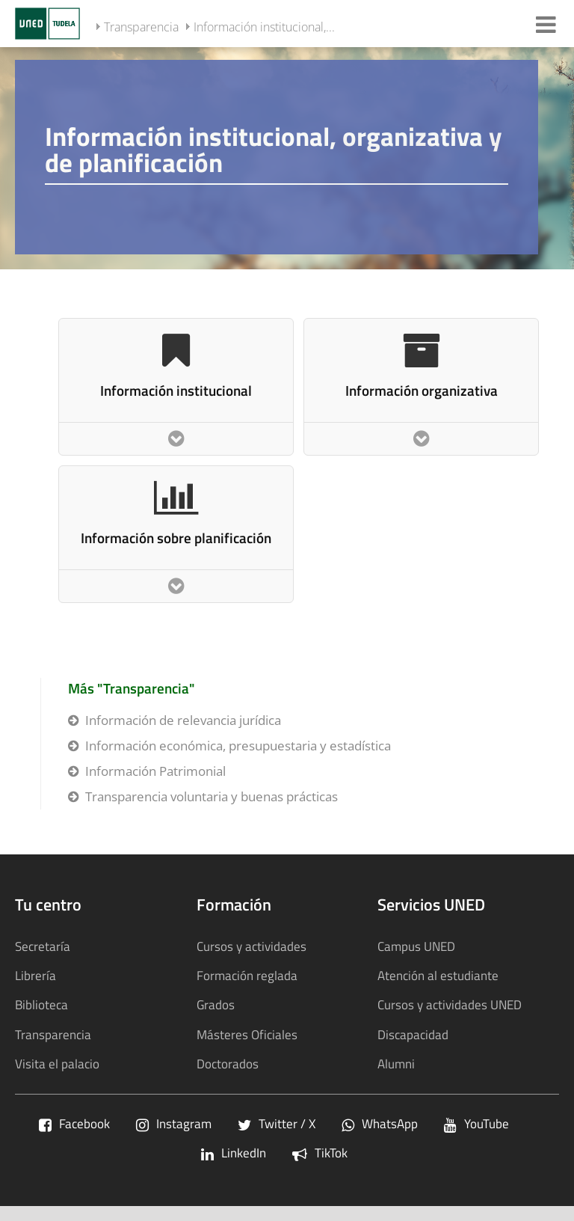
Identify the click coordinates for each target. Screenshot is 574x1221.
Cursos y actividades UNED (449, 1004)
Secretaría (42, 946)
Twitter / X (276, 1123)
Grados (216, 1004)
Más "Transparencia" (131, 688)
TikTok (320, 1152)
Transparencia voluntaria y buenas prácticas (211, 796)
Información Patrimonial (155, 771)
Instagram (174, 1123)
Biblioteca (41, 1004)
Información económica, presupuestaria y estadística (238, 745)
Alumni (396, 1063)
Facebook (74, 1123)
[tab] (287, 157)
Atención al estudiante (438, 975)
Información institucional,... (264, 27)
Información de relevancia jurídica (183, 720)
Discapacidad (412, 1034)
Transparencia (141, 27)
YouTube (476, 1123)
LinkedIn (233, 1152)
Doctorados (228, 1063)
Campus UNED (416, 946)
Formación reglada (247, 975)
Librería (35, 975)
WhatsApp (380, 1123)
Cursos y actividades (251, 946)
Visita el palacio (57, 1063)
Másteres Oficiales (247, 1034)
